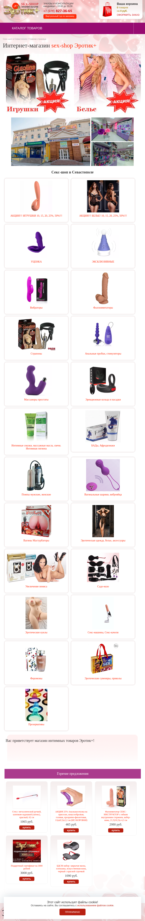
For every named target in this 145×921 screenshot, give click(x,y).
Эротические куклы (36, 632)
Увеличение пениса (36, 586)
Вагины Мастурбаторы (36, 540)
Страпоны (36, 353)
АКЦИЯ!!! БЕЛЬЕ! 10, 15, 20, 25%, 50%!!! (103, 215)
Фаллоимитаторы (103, 307)
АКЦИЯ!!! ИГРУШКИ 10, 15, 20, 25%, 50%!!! (36, 215)
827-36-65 (57, 11)
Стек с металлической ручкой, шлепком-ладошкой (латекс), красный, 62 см (26, 814)
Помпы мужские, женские (36, 494)
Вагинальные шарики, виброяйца (103, 494)
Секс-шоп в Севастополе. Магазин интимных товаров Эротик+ (21, 10)
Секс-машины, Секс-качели (103, 632)
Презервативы (36, 724)
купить (27, 827)
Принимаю (72, 912)
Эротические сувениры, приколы (103, 678)
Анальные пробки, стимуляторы (103, 353)
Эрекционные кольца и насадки (103, 399)
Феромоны (36, 678)
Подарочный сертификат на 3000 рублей (27, 867)
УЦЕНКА (36, 261)
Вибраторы (36, 307)
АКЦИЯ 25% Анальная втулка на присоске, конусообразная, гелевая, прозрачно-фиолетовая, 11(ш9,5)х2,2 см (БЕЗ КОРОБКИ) (71, 816)
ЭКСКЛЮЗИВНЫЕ (103, 261)
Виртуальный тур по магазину (60, 16)
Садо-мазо (103, 586)
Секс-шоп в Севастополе (15, 39)
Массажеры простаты (36, 399)
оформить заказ (128, 14)
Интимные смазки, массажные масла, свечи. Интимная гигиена (36, 447)
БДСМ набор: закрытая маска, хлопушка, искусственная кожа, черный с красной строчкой (71, 868)
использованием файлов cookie (95, 905)
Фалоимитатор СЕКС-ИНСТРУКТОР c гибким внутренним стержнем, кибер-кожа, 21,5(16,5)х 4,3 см (115, 816)
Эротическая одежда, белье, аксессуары (103, 540)
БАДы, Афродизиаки (103, 445)
